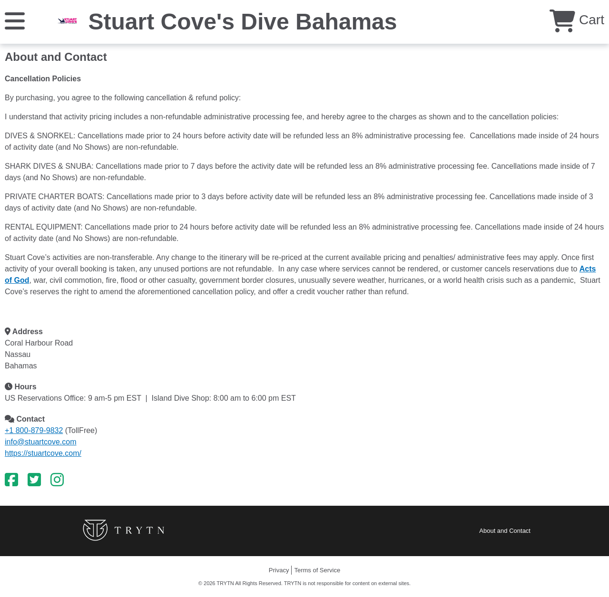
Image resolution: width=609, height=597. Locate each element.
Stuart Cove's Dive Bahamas (242, 21)
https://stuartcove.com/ (43, 453)
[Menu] (15, 20)
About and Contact (504, 530)
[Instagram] (57, 480)
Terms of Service (317, 570)
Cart (577, 19)
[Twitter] (34, 480)
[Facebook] (11, 480)
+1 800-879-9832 (34, 430)
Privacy (279, 570)
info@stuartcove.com (41, 442)
